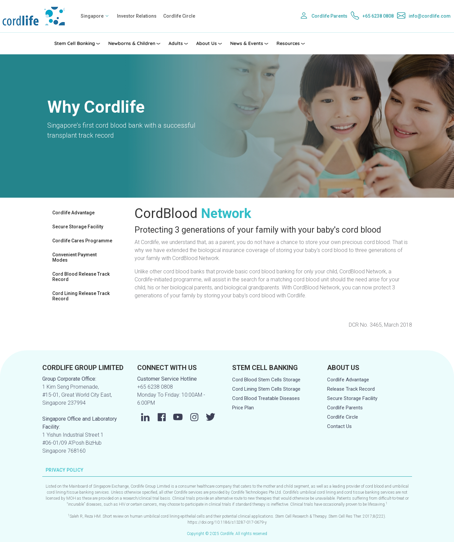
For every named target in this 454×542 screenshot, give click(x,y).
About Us (206, 43)
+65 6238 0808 (378, 16)
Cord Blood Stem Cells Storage (266, 380)
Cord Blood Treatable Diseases (266, 398)
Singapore (92, 16)
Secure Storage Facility (77, 226)
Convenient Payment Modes (74, 257)
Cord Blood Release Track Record (81, 276)
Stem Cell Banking (74, 43)
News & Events (246, 43)
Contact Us (339, 426)
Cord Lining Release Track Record (81, 296)
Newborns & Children (131, 43)
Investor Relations (137, 16)
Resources (288, 43)
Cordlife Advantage (73, 212)
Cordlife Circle (179, 16)
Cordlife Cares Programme (82, 240)
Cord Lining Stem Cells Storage (266, 389)
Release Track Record (351, 389)
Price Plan (243, 408)
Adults (176, 43)
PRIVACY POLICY (65, 470)
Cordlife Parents (329, 16)
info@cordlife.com (430, 16)
